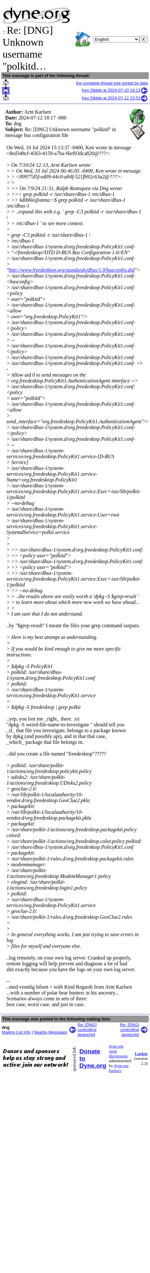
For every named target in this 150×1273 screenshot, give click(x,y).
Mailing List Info (16, 1032)
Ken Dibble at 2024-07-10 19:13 (115, 90)
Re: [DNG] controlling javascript (87, 1029)
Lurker (141, 1053)
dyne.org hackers (119, 1068)
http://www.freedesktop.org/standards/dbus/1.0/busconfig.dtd (72, 270)
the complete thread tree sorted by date (112, 83)
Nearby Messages (50, 1032)
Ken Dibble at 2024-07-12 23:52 (115, 98)
